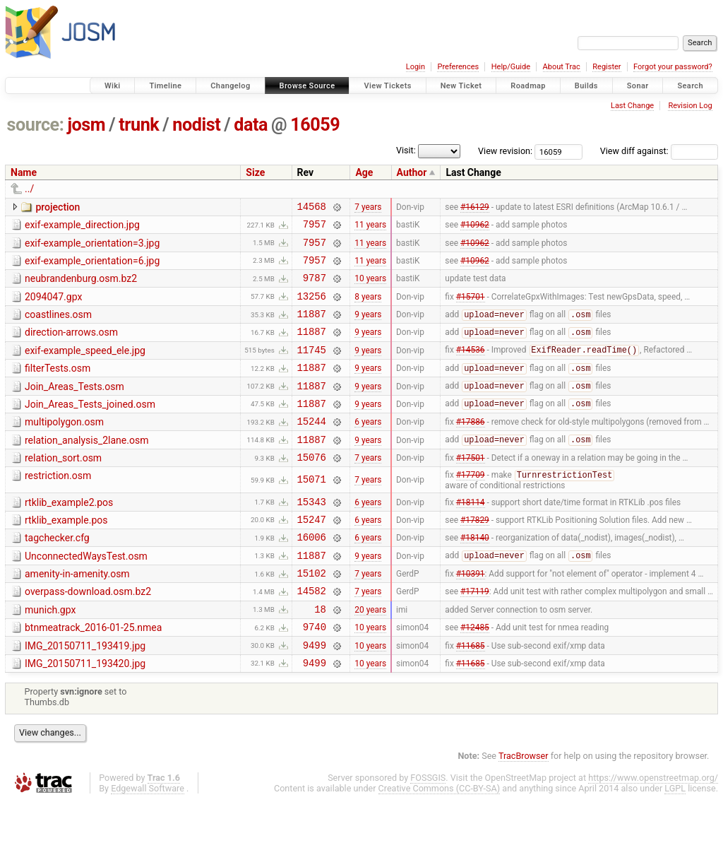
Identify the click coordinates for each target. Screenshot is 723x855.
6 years (367, 449)
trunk (139, 124)
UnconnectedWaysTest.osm (86, 595)
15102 (311, 616)
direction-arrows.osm (71, 347)
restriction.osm (58, 507)
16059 (315, 124)
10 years (370, 288)
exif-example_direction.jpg (82, 226)
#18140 (474, 576)
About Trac (561, 66)
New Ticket (461, 85)
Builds (586, 85)
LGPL (675, 842)
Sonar (638, 85)
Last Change (632, 105)
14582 (311, 635)
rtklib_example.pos (66, 554)
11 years (370, 228)
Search (690, 85)
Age (364, 172)
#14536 (470, 369)
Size (255, 172)
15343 (311, 536)
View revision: (505, 151)
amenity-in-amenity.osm (77, 614)
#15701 (470, 308)
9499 (314, 696)
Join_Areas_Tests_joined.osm (90, 427)
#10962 (474, 228)
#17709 (470, 508)
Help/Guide (510, 66)
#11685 (470, 696)
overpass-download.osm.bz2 (88, 634)
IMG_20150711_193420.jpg (85, 715)
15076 (311, 488)
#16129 (474, 208)
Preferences (458, 66)
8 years (367, 308)
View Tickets (387, 85)
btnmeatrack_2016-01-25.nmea (93, 674)
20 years (370, 656)
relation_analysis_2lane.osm (86, 467)
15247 (311, 555)
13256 (311, 308)
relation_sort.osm (63, 487)
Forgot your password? (672, 66)
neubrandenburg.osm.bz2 (81, 287)
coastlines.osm (58, 327)
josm (86, 124)
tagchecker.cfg (57, 574)
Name (24, 172)
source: (35, 124)
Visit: (406, 150)
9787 (314, 288)
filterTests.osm (57, 387)
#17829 (474, 555)
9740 (314, 676)
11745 (311, 368)
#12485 (474, 676)
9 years (367, 329)
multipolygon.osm (64, 447)
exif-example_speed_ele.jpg (85, 367)
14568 (311, 208)
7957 (314, 228)
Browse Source (307, 85)
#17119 (474, 636)
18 (320, 656)
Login (415, 66)
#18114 (470, 536)
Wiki (112, 85)
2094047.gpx (53, 307)
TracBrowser (523, 809)
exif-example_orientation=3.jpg (92, 247)
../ (29, 188)
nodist (196, 124)
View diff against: (659, 151)
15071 (311, 512)
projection (57, 207)
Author (412, 172)
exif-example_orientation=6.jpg (92, 267)
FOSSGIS (428, 831)
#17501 (470, 489)
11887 (311, 328)
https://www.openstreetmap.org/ (653, 831)
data (251, 124)
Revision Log (690, 105)
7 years (367, 208)
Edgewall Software (147, 842)
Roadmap (528, 85)
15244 (311, 448)
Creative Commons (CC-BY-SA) (439, 842)
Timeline (165, 85)
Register (606, 66)
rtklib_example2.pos (69, 535)
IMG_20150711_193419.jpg (85, 695)
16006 (311, 575)
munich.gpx (50, 655)
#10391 (470, 616)
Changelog (230, 85)
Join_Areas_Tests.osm (74, 407)
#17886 (470, 449)
